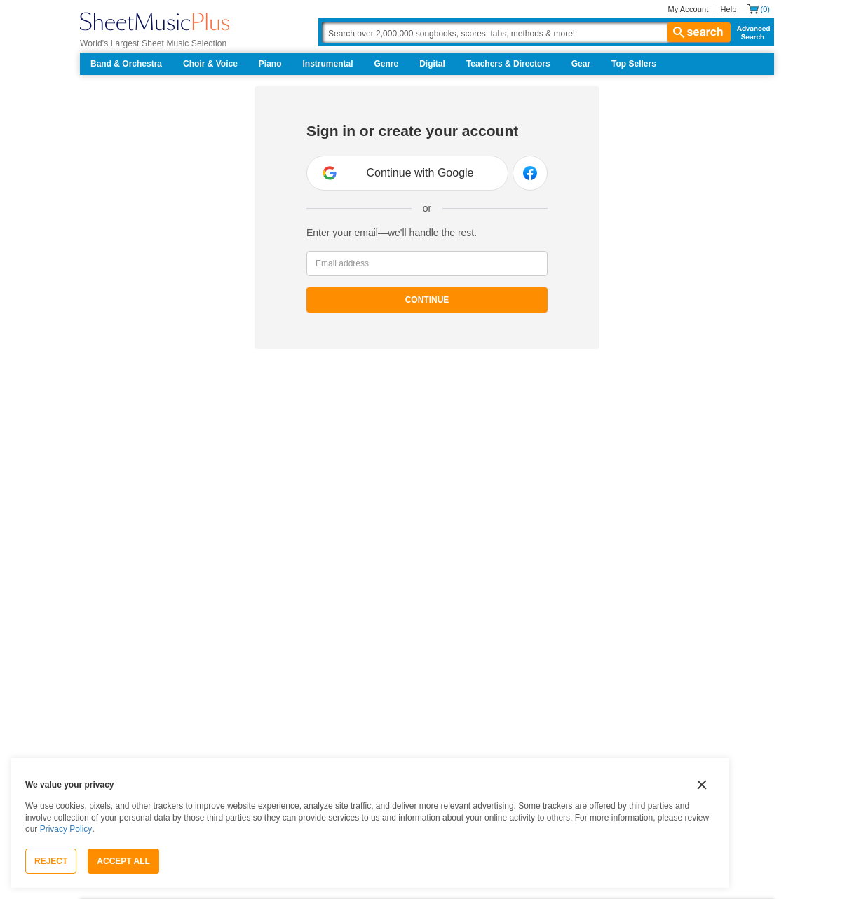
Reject (50, 861)
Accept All (123, 861)
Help (728, 9)
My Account (687, 9)
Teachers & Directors (508, 64)
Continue (427, 300)
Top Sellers (633, 64)
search (699, 32)
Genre (386, 64)
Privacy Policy (66, 829)
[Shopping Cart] (758, 8)
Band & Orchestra (126, 64)
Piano (270, 64)
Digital (432, 64)
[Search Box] (526, 32)
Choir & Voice (210, 64)
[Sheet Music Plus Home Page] (154, 21)
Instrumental (328, 64)
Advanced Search (750, 32)
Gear (580, 64)
